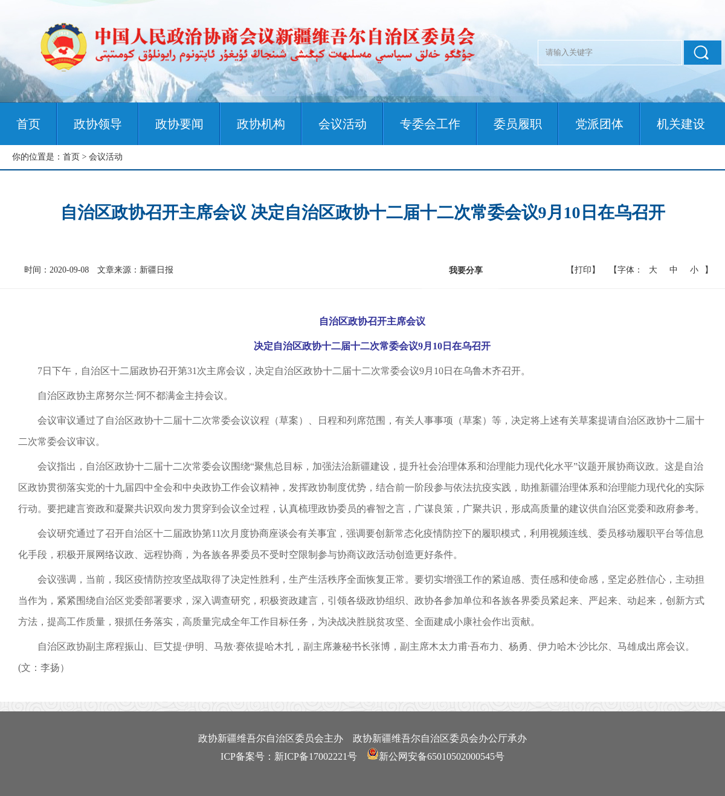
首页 (28, 124)
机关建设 (681, 124)
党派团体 (599, 124)
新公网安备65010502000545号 (441, 756)
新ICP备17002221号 (315, 756)
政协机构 (261, 124)
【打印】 (583, 269)
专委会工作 (430, 124)
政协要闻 (179, 124)
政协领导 (98, 124)
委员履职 (518, 124)
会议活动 (342, 124)
